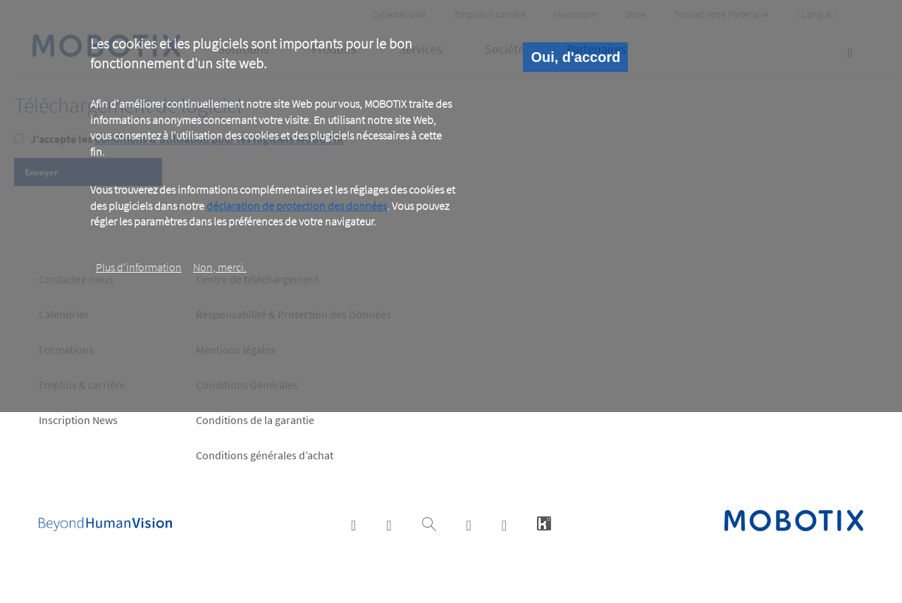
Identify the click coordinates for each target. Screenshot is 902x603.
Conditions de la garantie (255, 420)
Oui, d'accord (575, 57)
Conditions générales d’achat (264, 455)
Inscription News (78, 420)
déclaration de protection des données (296, 206)
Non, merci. (220, 267)
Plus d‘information (139, 267)
